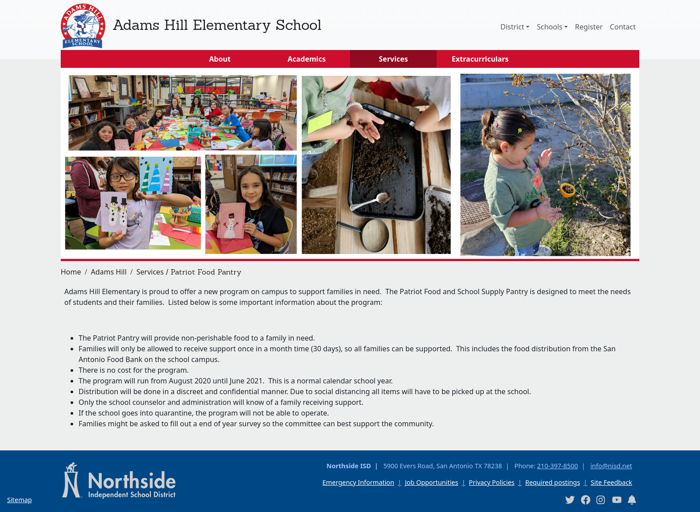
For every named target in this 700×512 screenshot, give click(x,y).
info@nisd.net (611, 466)
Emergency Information (358, 482)
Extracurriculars (480, 59)
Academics (306, 59)
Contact (623, 27)
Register (589, 27)
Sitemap (19, 499)
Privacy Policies (491, 482)
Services (393, 59)
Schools (549, 27)
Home (71, 272)
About (220, 59)
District (512, 27)
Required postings (552, 482)
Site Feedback (611, 482)
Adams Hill (108, 272)
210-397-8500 (557, 466)
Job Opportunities (431, 482)
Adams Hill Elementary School (216, 25)
